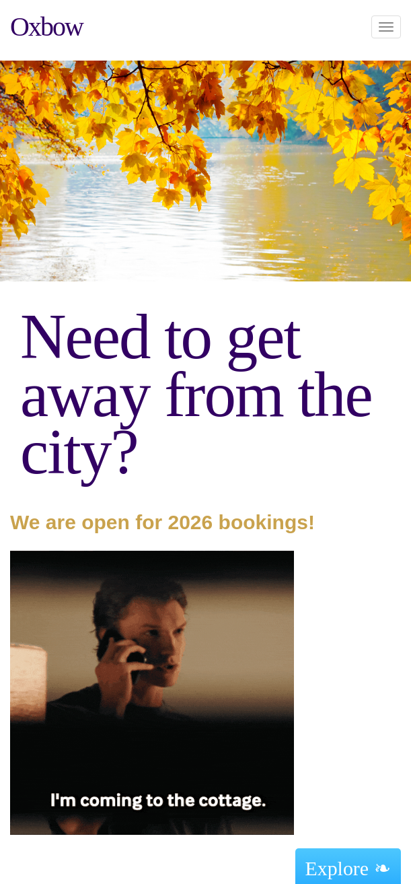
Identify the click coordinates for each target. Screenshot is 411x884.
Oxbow (46, 26)
